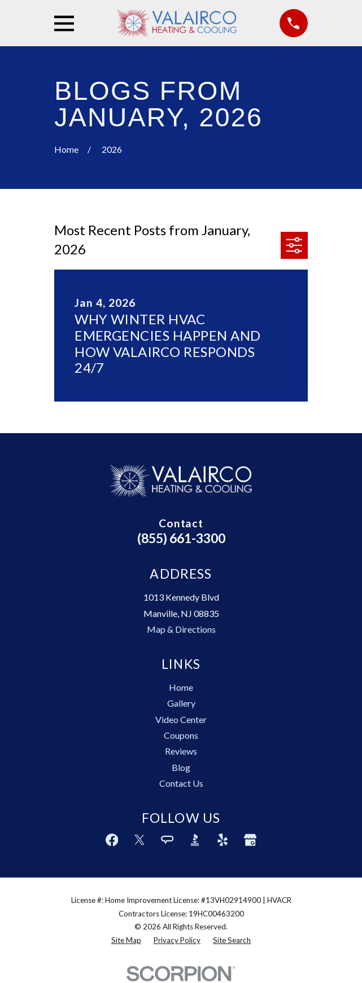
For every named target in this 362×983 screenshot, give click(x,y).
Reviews (181, 751)
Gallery (181, 703)
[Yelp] (222, 840)
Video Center (181, 719)
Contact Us (181, 783)
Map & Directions (181, 629)
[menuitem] (126, 940)
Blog (181, 767)
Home (181, 687)
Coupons (181, 735)
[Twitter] (139, 840)
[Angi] (167, 840)
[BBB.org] (195, 840)
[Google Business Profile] (250, 840)
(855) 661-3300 (181, 538)
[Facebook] (112, 840)
